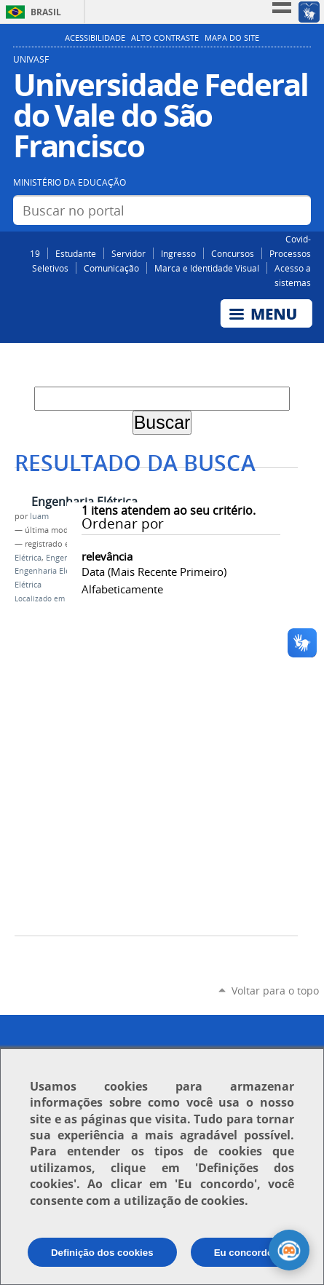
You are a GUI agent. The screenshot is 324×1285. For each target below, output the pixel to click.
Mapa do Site (232, 38)
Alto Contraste (165, 38)
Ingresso (178, 253)
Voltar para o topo (275, 990)
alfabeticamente (122, 589)
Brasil (46, 12)
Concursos (232, 253)
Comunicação (111, 268)
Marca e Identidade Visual (206, 268)
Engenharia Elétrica (84, 502)
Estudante (75, 253)
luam (39, 516)
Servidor (128, 253)
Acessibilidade (95, 38)
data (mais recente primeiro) (154, 571)
